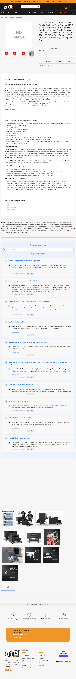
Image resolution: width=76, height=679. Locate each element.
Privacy (41, 663)
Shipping (24, 665)
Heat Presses (11, 209)
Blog (23, 663)
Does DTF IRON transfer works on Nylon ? (21, 438)
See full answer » (15, 270)
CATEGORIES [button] (5, 12)
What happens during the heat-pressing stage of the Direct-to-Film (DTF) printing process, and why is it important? (40, 363)
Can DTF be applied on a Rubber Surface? (21, 384)
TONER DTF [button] (32, 12)
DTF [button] (16, 12)
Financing (41, 658)
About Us (25, 650)
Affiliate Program (43, 660)
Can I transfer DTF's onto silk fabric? (20, 401)
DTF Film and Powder (13, 205)
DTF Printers (25, 655)
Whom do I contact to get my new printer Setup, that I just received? (29, 301)
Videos (59, 61)
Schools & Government (28, 658)
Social (68, 61)
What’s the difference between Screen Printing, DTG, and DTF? (28, 342)
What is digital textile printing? (17, 322)
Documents (48, 61)
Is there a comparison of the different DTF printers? (24, 261)
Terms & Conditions (27, 668)
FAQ (29, 79)
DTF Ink (9, 204)
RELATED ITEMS (19, 79)
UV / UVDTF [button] (51, 12)
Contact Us (42, 655)
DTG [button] (42, 12)
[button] (36, 53)
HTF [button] (23, 12)
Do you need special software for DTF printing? (23, 281)
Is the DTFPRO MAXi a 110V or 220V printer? (22, 418)
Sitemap (41, 665)
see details (35, 1)
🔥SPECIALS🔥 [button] (64, 12)
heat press (59, 171)
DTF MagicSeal (11, 207)
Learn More (45, 604)
